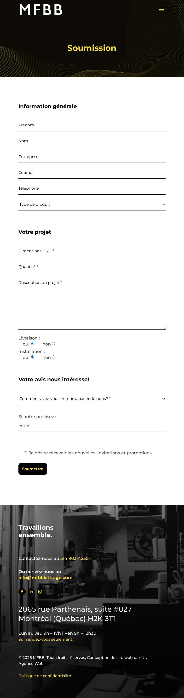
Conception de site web (110, 657)
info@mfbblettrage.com (45, 577)
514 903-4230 (74, 558)
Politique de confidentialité (44, 676)
